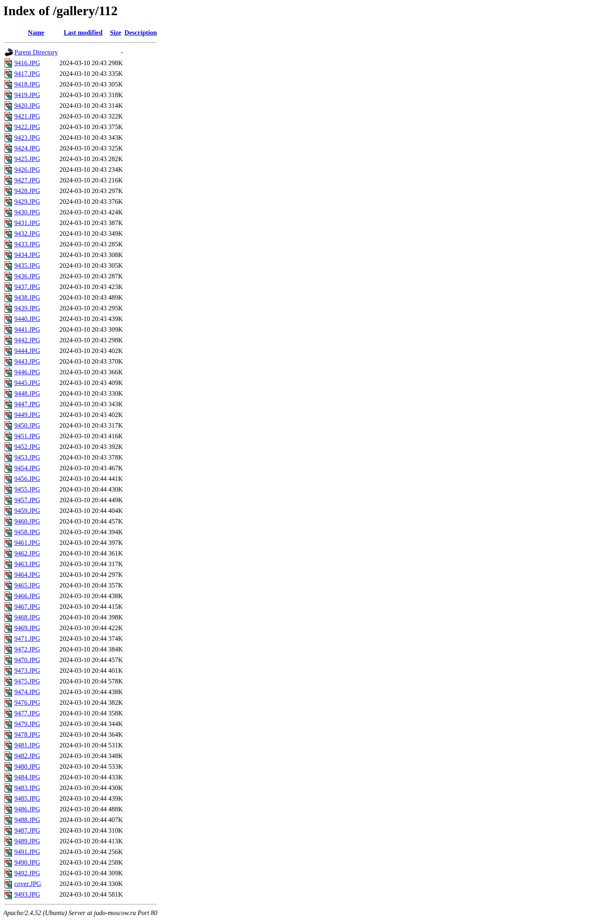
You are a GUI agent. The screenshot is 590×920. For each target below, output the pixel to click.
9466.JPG (27, 595)
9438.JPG (27, 297)
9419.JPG (27, 94)
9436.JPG (27, 276)
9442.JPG (27, 340)
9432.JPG (27, 233)
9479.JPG (27, 723)
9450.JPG (27, 425)
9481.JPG (27, 745)
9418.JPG (27, 84)
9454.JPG (27, 468)
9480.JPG (27, 766)
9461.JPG (27, 542)
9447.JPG (27, 404)
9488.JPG (27, 819)
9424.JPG (27, 148)
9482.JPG (27, 755)
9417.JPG (27, 73)
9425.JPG (27, 158)
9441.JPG (27, 329)
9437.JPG (27, 286)
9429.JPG (27, 201)
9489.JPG (27, 841)
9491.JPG (27, 851)
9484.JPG (27, 777)
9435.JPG (27, 265)
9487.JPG (27, 830)
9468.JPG (27, 617)
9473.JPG (27, 670)
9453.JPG (27, 457)
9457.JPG (27, 499)
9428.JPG (27, 190)
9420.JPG (27, 105)
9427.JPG (27, 180)
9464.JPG (27, 574)
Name (36, 32)
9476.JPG (27, 702)
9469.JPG (27, 627)
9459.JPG (27, 510)
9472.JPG (27, 649)
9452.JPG (27, 446)
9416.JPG (27, 62)
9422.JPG (27, 126)
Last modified (83, 32)
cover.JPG (27, 883)
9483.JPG (27, 787)
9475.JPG (27, 681)
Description (141, 32)
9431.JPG (27, 222)
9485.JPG (27, 798)
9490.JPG (27, 862)
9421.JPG (27, 116)
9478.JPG (27, 734)
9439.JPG (27, 308)
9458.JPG (27, 531)
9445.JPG (27, 382)
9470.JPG (27, 659)
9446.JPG (27, 372)
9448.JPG (27, 393)
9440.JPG (27, 318)
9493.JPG (27, 894)
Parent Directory (36, 52)
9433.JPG (27, 244)
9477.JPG (27, 713)
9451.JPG (27, 436)
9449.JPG (27, 414)
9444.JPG (27, 350)
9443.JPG (27, 361)
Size (115, 32)
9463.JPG (27, 563)
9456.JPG (27, 478)
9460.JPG (27, 521)
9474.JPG (27, 691)
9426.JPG (27, 169)
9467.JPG (27, 606)
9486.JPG (27, 809)
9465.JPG (27, 585)
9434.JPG (27, 254)
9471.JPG (27, 638)
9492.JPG (27, 873)
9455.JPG (27, 489)
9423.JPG (27, 137)
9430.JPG (27, 212)
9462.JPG (27, 553)
